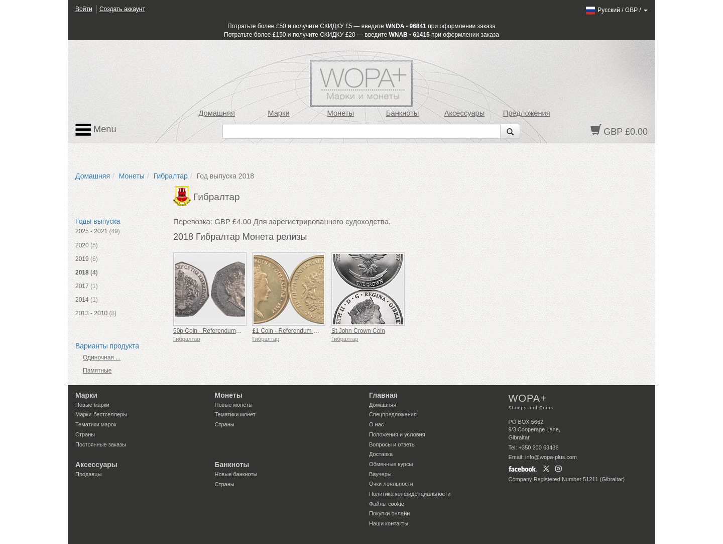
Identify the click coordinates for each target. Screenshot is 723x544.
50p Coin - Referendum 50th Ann (217, 330)
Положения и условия (397, 434)
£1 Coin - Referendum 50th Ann (294, 330)
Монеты (340, 113)
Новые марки (92, 405)
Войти (83, 9)
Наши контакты (388, 523)
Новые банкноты (236, 474)
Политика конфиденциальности (409, 494)
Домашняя (216, 113)
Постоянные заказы (100, 444)
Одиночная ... (101, 357)
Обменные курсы (391, 464)
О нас (376, 424)
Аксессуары (464, 113)
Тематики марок (95, 424)
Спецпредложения (393, 414)
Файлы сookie (386, 504)
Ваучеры (380, 474)
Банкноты (402, 113)
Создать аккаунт (122, 9)
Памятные (97, 370)
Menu (95, 130)
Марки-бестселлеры (101, 414)
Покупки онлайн (389, 513)
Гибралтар (171, 176)
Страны (85, 434)
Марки (278, 113)
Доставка (381, 454)
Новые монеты (234, 405)
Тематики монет (235, 414)
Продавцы (88, 474)
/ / (616, 10)
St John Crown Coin (358, 330)
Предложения (526, 113)
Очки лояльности (391, 484)
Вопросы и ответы (392, 444)
